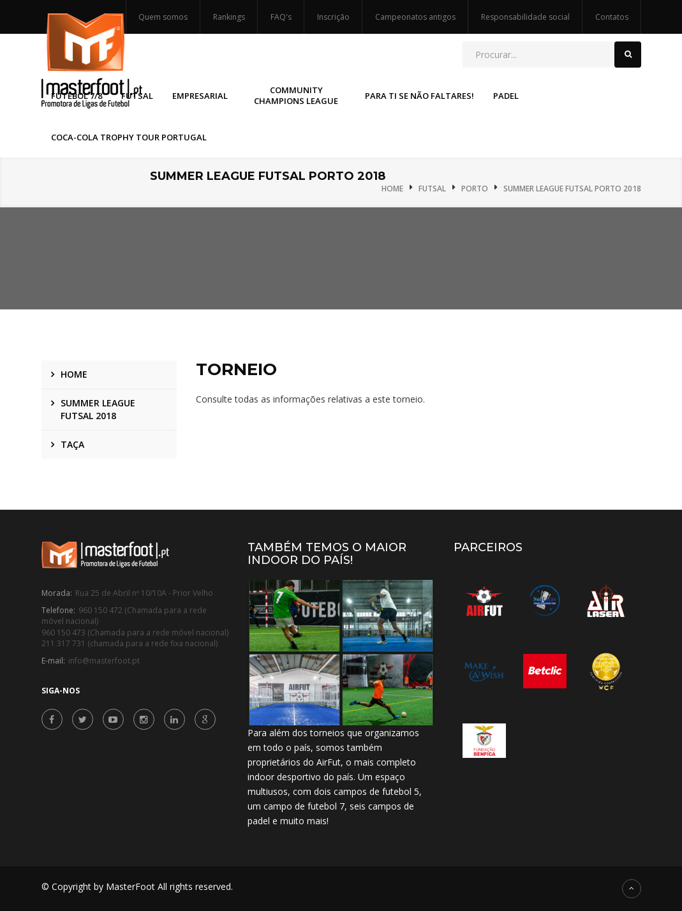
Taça (72, 444)
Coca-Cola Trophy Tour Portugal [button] (129, 137)
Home (392, 188)
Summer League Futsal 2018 (98, 409)
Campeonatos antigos (415, 16)
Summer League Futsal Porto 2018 (572, 188)
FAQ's (281, 16)
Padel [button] (506, 95)
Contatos (611, 16)
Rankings (229, 16)
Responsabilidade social (525, 16)
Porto (474, 188)
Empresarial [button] (200, 95)
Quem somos (163, 16)
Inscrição (333, 16)
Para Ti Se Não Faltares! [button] (419, 95)
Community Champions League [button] (296, 95)
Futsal (432, 188)
